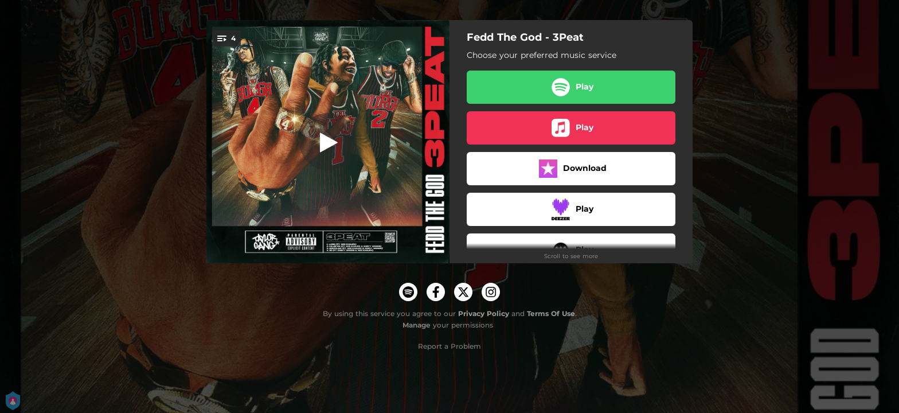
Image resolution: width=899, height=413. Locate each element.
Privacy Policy (483, 313)
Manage (416, 325)
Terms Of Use (551, 313)
